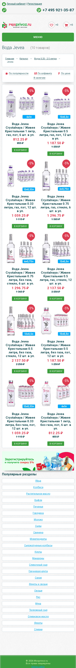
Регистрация (34, 3)
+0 (56, 24)
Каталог (24, 58)
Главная (9, 58)
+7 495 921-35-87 (58, 10)
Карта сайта (38, 666)
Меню (38, 37)
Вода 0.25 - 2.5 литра (45, 58)
